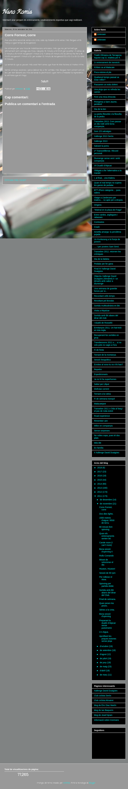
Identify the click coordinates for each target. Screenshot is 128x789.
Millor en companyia (103, 426)
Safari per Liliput (101, 384)
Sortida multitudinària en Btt (107, 305)
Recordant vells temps (104, 296)
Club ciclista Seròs (102, 695)
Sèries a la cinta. (107, 610)
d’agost (103, 654)
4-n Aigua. (104, 632)
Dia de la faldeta (101, 259)
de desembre (106, 499)
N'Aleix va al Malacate (104, 67)
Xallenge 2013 (100, 141)
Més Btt (97, 443)
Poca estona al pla (102, 72)
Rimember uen (101, 421)
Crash (97, 227)
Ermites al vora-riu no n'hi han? (108, 364)
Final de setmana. (107, 599)
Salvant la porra (101, 146)
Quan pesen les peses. (106, 604)
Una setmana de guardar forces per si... (105, 289)
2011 (100, 496)
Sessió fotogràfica (102, 360)
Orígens (98, 205)
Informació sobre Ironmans (106, 720)
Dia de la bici (100, 109)
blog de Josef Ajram (103, 715)
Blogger (92, 783)
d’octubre (104, 646)
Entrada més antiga (74, 180)
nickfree (66, 783)
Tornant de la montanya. (105, 355)
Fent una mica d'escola (104, 97)
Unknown (101, 34)
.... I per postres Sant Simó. (106, 246)
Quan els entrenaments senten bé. (106, 536)
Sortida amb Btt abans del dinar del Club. (107, 592)
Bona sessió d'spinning (105, 615)
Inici (45, 180)
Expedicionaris (101, 374)
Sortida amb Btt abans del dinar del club (106, 316)
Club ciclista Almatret (103, 700)
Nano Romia (17, 12)
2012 (100, 492)
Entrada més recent (15, 180)
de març (104, 675)
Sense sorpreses (102, 430)
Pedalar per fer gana (103, 264)
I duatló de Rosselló (103, 323)
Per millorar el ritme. (105, 578)
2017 (100, 471)
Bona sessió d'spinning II (106, 550)
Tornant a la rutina (102, 394)
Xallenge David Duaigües (105, 690)
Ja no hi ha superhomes (105, 379)
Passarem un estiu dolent (106, 84)
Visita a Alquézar (102, 310)
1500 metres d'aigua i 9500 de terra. (106, 520)
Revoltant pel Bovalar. (104, 301)
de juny (103, 662)
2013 (100, 488)
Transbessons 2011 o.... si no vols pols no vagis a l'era (107, 343)
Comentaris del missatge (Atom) (51, 188)
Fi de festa (99, 350)
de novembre (106, 503)
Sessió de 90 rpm (107, 573)
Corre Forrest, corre (105, 508)
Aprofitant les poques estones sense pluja (107, 638)
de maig (104, 666)
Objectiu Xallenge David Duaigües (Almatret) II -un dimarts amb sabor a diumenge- (106, 280)
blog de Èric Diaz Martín (105, 705)
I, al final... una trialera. (104, 178)
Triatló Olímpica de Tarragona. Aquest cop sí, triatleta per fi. (108, 56)
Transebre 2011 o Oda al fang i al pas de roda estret (108, 409)
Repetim (98, 369)
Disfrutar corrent (101, 389)
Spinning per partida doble (106, 584)
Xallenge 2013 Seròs (103, 136)
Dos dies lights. (106, 514)
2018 (100, 467)
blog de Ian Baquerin (103, 710)
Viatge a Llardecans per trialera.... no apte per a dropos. (108, 198)
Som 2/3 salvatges (102, 131)
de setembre (106, 650)
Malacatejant (100, 403)
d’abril (103, 670)
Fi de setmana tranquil (104, 399)
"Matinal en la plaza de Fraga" (108, 210)
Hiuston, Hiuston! (107, 569)
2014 (100, 484)
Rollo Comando (106, 555)
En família (98, 448)
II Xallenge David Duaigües (106, 452)
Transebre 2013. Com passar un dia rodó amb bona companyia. (107, 124)
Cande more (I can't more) (106, 543)
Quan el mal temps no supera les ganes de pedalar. (107, 183)
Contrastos (99, 222)
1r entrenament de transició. (107, 62)
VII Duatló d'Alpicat (103, 165)
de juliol (103, 658)
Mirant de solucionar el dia (106, 562)
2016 (100, 475)
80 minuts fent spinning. (105, 528)
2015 (100, 480)
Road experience (102, 416)
